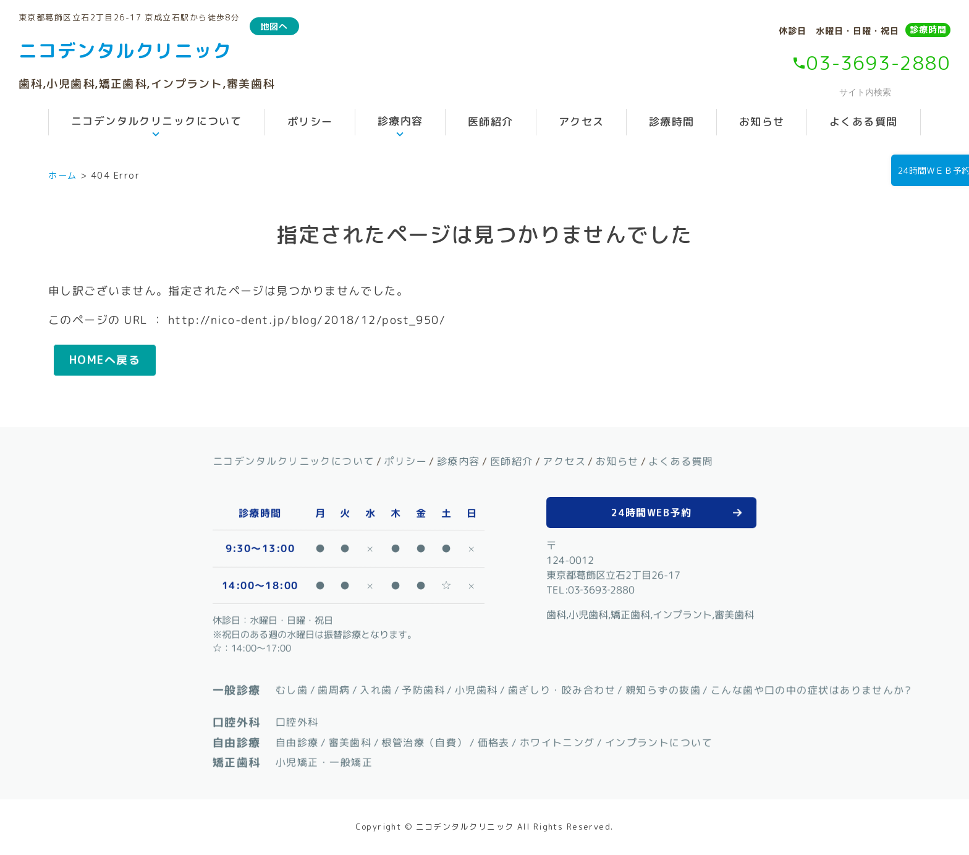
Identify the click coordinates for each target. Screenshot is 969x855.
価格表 (493, 742)
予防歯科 (423, 689)
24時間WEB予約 (651, 512)
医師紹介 (491, 121)
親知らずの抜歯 (663, 690)
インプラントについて (658, 742)
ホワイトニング (557, 742)
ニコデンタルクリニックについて (156, 121)
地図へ (274, 26)
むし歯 (292, 689)
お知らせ (762, 121)
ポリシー (309, 121)
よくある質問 (863, 121)
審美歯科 (349, 742)
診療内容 (400, 121)
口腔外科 (297, 722)
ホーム (62, 175)
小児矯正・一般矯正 (324, 762)
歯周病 (334, 689)
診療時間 (928, 29)
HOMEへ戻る (104, 360)
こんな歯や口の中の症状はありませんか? (811, 690)
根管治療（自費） (424, 742)
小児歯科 (476, 689)
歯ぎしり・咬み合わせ (561, 690)
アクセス (581, 121)
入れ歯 (376, 689)
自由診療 (297, 742)
